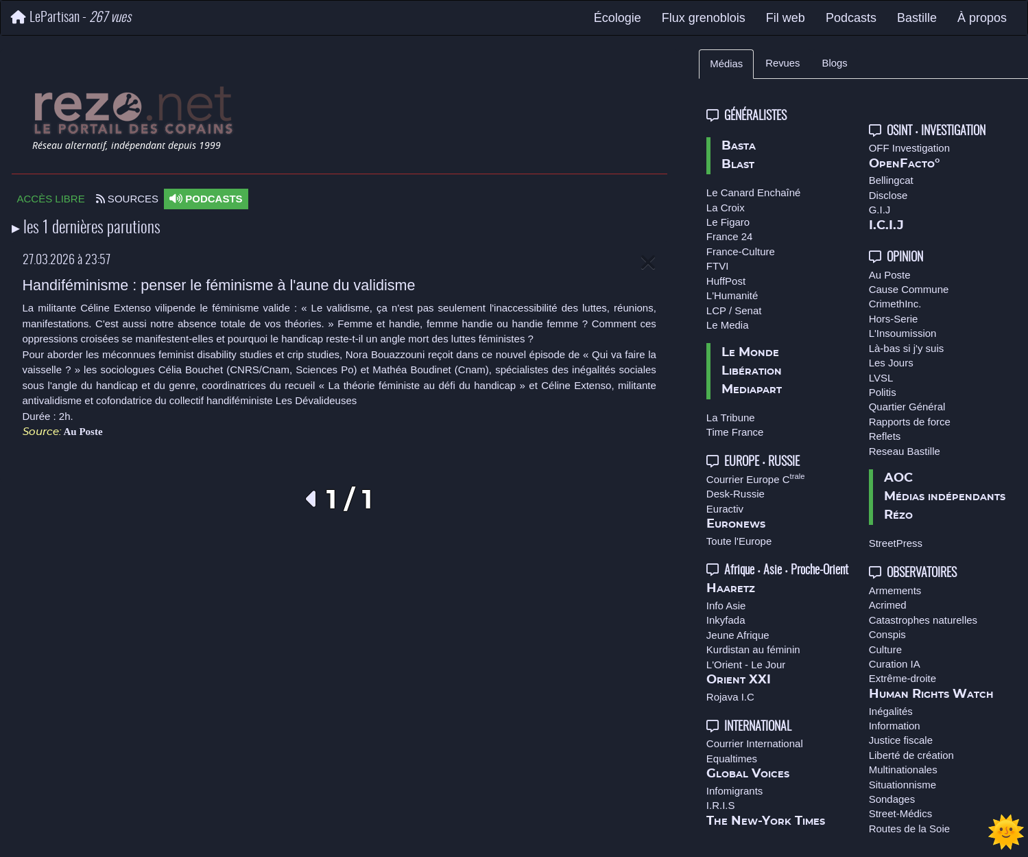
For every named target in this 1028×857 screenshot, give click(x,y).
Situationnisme (902, 784)
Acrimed (888, 605)
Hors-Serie (893, 319)
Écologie (617, 18)
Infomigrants (734, 791)
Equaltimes (731, 758)
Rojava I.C (730, 697)
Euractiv (724, 509)
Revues (782, 63)
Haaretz (730, 589)
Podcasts (851, 18)
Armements (895, 590)
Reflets (885, 436)
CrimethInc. (895, 303)
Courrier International (754, 743)
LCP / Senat (734, 310)
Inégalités (891, 711)
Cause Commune (909, 289)
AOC (898, 478)
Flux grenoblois (703, 18)
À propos (982, 18)
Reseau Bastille (904, 451)
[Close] (648, 263)
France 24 (729, 236)
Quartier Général (907, 406)
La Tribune (730, 417)
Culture (885, 649)
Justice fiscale (901, 740)
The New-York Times (765, 821)
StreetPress (895, 543)
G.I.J (880, 209)
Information (894, 725)
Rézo (898, 515)
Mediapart (751, 390)
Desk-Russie (735, 494)
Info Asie (726, 605)
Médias (726, 63)
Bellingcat (891, 180)
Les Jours (891, 362)
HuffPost (725, 281)
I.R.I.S (720, 805)
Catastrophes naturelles (923, 620)
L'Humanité (732, 295)
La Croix (725, 207)
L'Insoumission (903, 333)
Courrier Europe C (755, 479)
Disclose (888, 195)
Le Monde (750, 353)
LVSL (881, 378)
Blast (737, 165)
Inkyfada (725, 620)
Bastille (917, 18)
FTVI (717, 266)
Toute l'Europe (739, 541)
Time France (735, 432)
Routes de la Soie (909, 828)
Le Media (727, 325)
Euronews (735, 524)
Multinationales (903, 769)
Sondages (892, 799)
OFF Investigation (909, 148)
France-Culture (740, 251)
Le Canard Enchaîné (753, 192)
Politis (882, 392)
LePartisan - (71, 17)
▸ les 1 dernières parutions (86, 228)
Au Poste (83, 431)
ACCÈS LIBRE (51, 198)
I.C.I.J (886, 226)
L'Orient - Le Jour (745, 664)
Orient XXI (738, 680)
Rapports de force (910, 421)
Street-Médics (901, 813)
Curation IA (894, 664)
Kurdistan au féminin (753, 649)
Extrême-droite (902, 678)
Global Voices (747, 774)
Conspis (887, 634)
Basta (738, 146)
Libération (751, 371)
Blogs (835, 63)
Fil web (785, 18)
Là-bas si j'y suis (906, 348)
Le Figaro (728, 222)
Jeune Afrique (737, 635)
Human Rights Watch (931, 694)
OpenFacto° (904, 164)
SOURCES (127, 198)
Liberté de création (911, 755)
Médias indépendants (944, 497)
